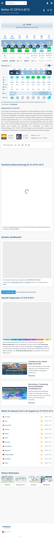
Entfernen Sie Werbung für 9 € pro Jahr (27, 25)
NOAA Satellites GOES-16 (17, 282)
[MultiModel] (46, 480)
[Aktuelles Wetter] (48, 11)
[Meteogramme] (20, 480)
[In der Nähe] (25, 3)
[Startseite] (6, 526)
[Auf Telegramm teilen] (26, 144)
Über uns (23, 534)
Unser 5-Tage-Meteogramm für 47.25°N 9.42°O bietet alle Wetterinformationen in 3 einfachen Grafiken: (26, 227)
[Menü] (2, 3)
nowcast (5, 283)
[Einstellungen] (52, 3)
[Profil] (47, 3)
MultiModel (14, 104)
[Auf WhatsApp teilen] (15, 144)
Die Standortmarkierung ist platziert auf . (22, 279)
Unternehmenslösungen (9, 534)
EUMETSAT (28, 282)
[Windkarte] (7, 480)
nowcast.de (38, 346)
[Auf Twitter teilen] (22, 144)
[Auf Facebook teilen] (19, 144)
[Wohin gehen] (33, 480)
